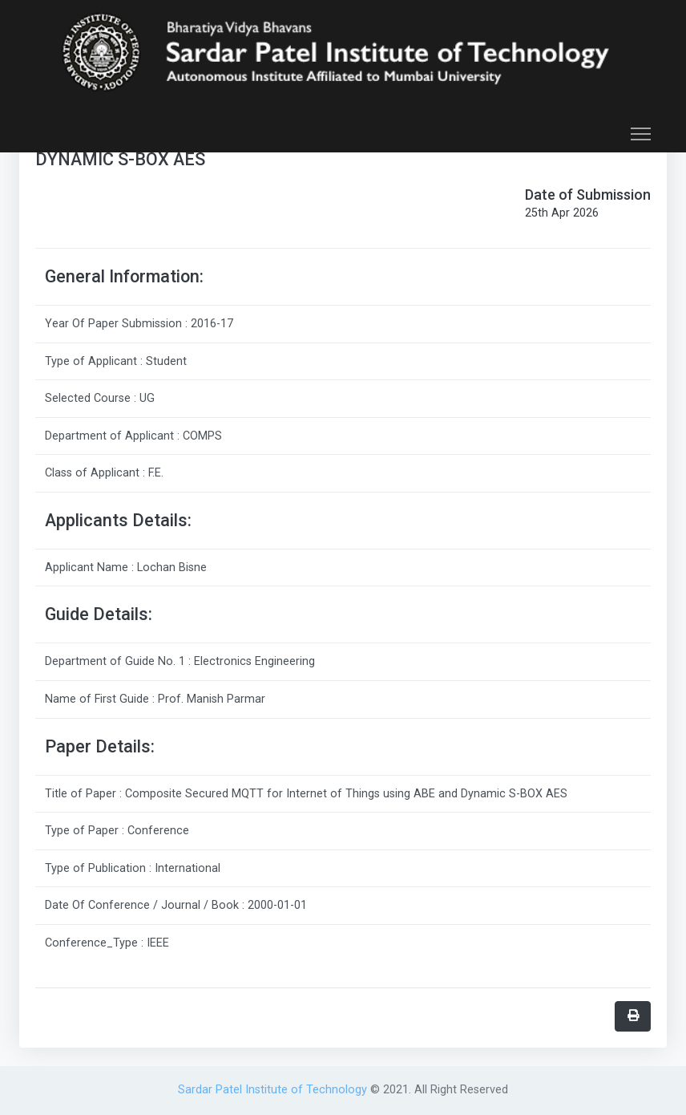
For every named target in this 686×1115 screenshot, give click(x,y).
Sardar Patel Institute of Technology (274, 1090)
